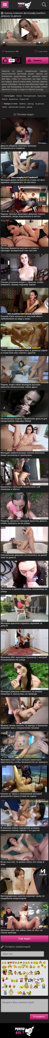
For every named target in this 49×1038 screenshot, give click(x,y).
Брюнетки (13, 99)
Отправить (39, 1016)
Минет (4, 99)
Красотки (42, 96)
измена (22, 104)
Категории (10, 96)
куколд (30, 104)
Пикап (19, 96)
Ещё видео (25, 938)
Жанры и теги (10, 104)
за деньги (39, 104)
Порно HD (24, 99)
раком (29, 107)
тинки (4, 107)
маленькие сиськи (17, 107)
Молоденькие (30, 96)
